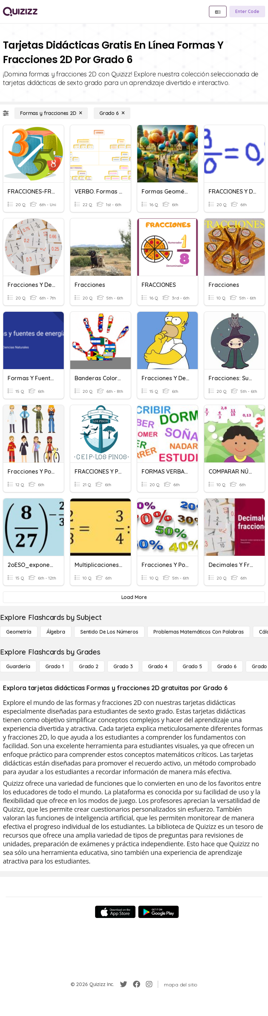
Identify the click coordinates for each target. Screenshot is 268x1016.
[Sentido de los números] (109, 632)
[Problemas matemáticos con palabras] (198, 632)
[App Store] (115, 912)
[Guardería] (18, 666)
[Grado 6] (112, 113)
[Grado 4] (158, 666)
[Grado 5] (192, 666)
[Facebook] (136, 984)
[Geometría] (18, 632)
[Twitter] (123, 984)
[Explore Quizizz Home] (20, 11)
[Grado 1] (54, 666)
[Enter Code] (247, 11)
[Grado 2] (88, 666)
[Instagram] (149, 984)
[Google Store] (158, 912)
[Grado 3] (123, 666)
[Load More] (134, 597)
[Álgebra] (55, 632)
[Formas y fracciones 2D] (51, 113)
